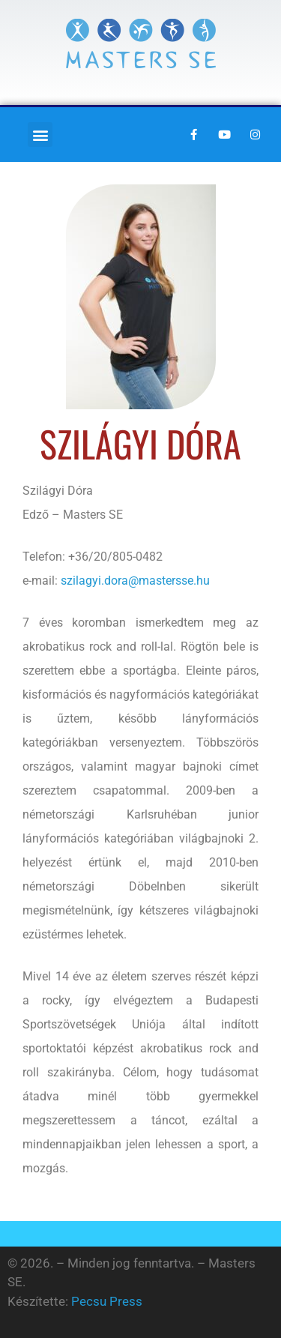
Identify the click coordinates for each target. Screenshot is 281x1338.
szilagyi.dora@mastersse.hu (135, 580)
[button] (40, 134)
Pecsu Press (106, 1301)
